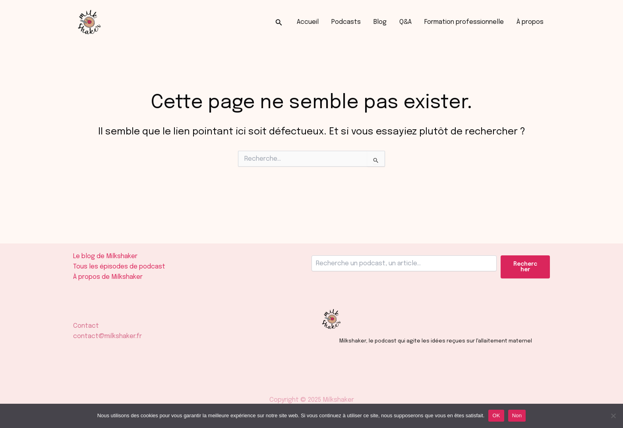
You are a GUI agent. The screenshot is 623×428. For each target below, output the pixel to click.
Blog (380, 22)
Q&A (405, 22)
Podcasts (346, 22)
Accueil (308, 22)
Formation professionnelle (464, 22)
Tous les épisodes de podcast (119, 266)
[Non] (613, 416)
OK (496, 415)
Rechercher (525, 266)
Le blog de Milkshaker (105, 256)
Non (517, 415)
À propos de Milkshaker (108, 277)
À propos (530, 22)
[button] (278, 22)
